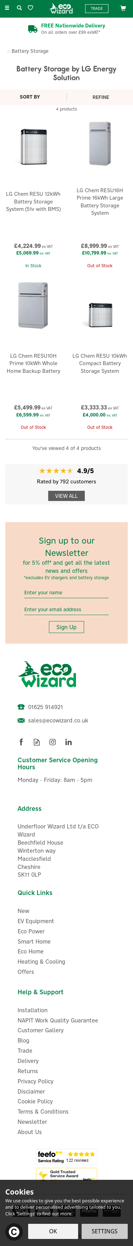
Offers (26, 971)
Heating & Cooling (41, 961)
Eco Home (31, 951)
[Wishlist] (32, 8)
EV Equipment (36, 921)
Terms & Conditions (43, 1111)
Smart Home (34, 941)
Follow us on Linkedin (68, 742)
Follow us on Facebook (21, 742)
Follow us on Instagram (52, 742)
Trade (97, 8)
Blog (23, 1040)
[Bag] (123, 7)
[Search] (19, 8)
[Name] (66, 592)
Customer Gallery (41, 1030)
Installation (33, 1010)
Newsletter (32, 1121)
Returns (28, 1071)
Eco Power (31, 931)
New (23, 910)
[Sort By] (32, 96)
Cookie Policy (35, 1101)
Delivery (28, 1060)
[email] (66, 609)
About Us (30, 1131)
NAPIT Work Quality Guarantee (58, 1020)
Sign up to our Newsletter (66, 558)
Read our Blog (36, 742)
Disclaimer (31, 1091)
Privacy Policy (35, 1081)
